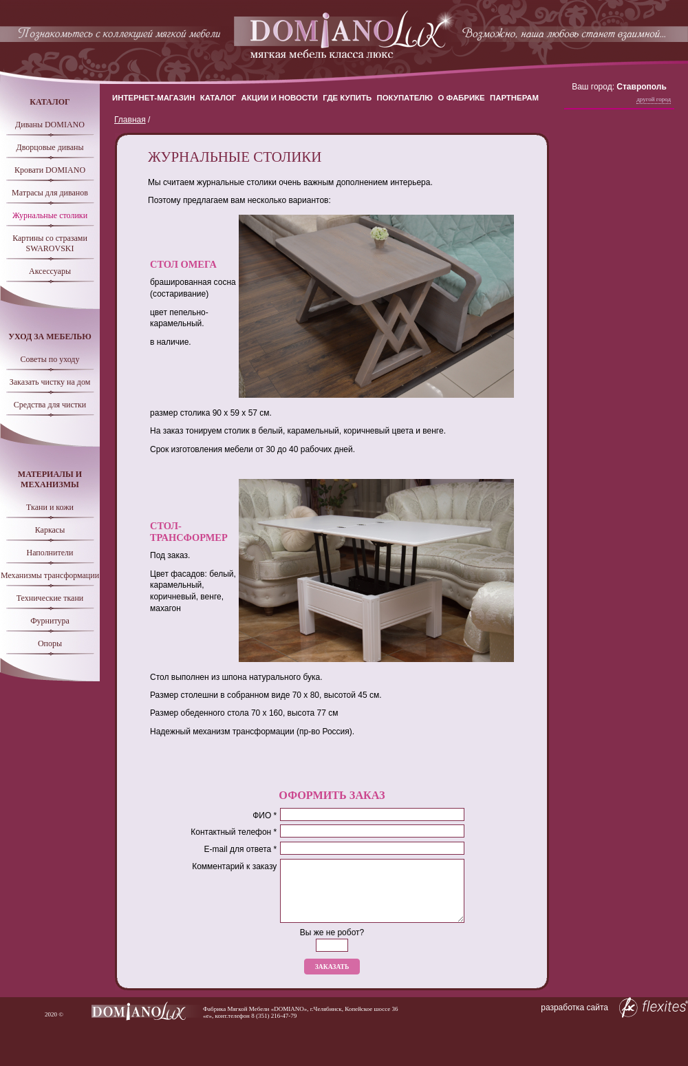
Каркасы (50, 530)
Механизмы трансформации (50, 575)
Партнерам (514, 98)
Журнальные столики (49, 215)
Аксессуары (50, 271)
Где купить (347, 98)
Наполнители (50, 552)
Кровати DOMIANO (49, 170)
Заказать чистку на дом (50, 382)
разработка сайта (614, 1007)
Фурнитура (49, 621)
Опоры (50, 643)
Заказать (332, 966)
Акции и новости (279, 98)
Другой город (653, 99)
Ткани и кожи (50, 507)
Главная (130, 120)
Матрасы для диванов (50, 193)
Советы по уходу (50, 359)
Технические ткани (50, 598)
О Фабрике (461, 98)
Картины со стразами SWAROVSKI (49, 243)
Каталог (218, 98)
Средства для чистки (50, 404)
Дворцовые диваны (49, 147)
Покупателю (405, 98)
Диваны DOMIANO (50, 124)
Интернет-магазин (153, 98)
